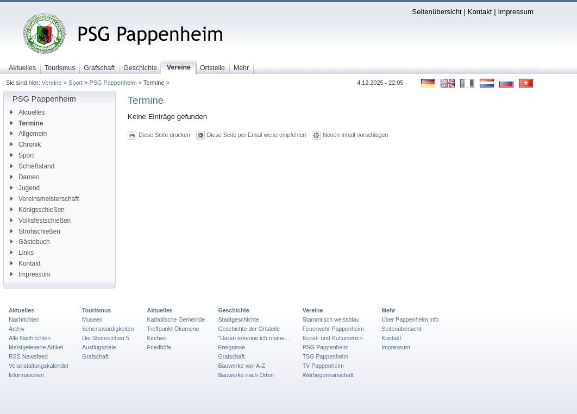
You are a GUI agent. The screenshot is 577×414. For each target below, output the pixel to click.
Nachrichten (24, 319)
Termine (26, 123)
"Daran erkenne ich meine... (253, 338)
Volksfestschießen (40, 220)
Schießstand (32, 166)
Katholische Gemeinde (176, 319)
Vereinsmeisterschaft (44, 199)
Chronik (25, 144)
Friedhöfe (159, 347)
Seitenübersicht (436, 12)
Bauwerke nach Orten (246, 375)
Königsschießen (37, 210)
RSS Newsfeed (28, 356)
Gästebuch (30, 242)
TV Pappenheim (323, 365)
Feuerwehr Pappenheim (333, 328)
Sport (75, 82)
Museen (92, 319)
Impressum (516, 12)
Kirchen (157, 338)
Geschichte (233, 310)
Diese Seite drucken (164, 134)
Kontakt (480, 12)
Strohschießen (35, 231)
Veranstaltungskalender (39, 365)
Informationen (26, 375)
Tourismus (96, 310)
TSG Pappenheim (325, 356)
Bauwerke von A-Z (241, 365)
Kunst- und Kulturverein (333, 338)
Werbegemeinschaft (328, 375)
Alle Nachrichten (30, 338)
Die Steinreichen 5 (105, 338)
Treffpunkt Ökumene (173, 328)
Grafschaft (95, 356)
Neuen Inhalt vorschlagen (355, 134)
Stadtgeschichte (238, 319)
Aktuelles (27, 112)
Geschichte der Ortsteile (249, 328)
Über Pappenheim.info (410, 319)
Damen (24, 177)
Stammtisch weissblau (331, 319)
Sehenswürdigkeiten (108, 328)
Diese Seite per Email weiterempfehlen (256, 134)
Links (22, 252)
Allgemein (28, 133)
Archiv (16, 328)
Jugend (25, 188)
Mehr (388, 310)
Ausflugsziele (99, 347)
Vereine (52, 82)
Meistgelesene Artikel (36, 347)
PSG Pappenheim (112, 82)
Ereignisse (231, 347)
